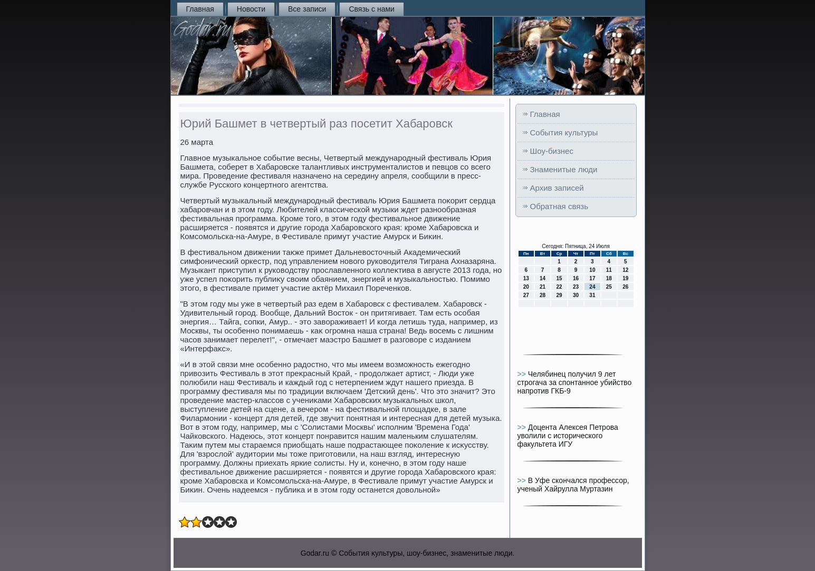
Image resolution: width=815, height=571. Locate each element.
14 (542, 278)
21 (542, 287)
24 (592, 287)
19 (625, 278)
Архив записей (557, 187)
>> (522, 374)
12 (625, 270)
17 (592, 278)
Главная (200, 9)
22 (559, 287)
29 (559, 295)
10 (592, 270)
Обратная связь (559, 206)
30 (576, 295)
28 (542, 295)
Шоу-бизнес (551, 150)
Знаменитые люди (564, 169)
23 (576, 287)
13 (526, 278)
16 (576, 278)
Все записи (307, 9)
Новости (251, 9)
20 (526, 287)
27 (526, 295)
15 (559, 278)
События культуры (564, 132)
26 (625, 287)
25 (609, 287)
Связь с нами (371, 9)
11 (609, 270)
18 (609, 278)
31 (592, 295)
